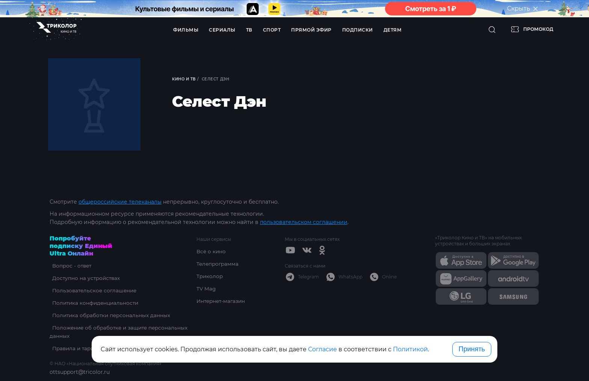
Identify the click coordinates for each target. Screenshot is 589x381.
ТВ (249, 30)
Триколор (210, 276)
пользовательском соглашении (303, 222)
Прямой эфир (311, 30)
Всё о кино (211, 251)
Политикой (410, 349)
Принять (472, 349)
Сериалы (222, 30)
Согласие (322, 349)
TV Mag (206, 288)
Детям (393, 30)
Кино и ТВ (184, 79)
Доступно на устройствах (84, 278)
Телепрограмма (218, 263)
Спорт (272, 30)
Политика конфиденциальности (94, 302)
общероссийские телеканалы (120, 201)
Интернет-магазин (222, 301)
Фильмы (185, 30)
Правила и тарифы (76, 348)
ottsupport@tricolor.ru (80, 372)
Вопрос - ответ (70, 265)
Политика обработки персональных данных (110, 315)
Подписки (357, 30)
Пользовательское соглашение (93, 290)
